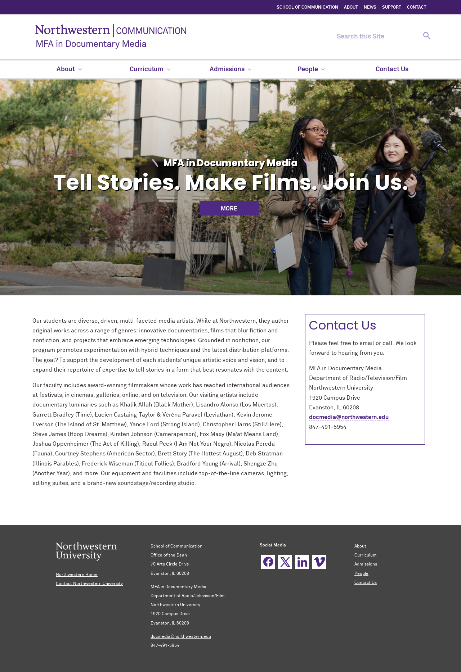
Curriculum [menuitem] (150, 69)
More (229, 209)
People (361, 574)
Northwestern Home (77, 575)
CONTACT (416, 7)
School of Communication (176, 546)
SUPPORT (391, 7)
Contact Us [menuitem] (392, 69)
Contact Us (365, 583)
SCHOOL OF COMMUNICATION (307, 7)
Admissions (365, 564)
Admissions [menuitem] (230, 69)
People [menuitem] (311, 69)
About (360, 546)
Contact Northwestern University (89, 584)
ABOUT (351, 7)
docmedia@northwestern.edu (349, 417)
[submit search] (426, 37)
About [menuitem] (69, 69)
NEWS (370, 7)
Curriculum (365, 555)
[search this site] (378, 37)
